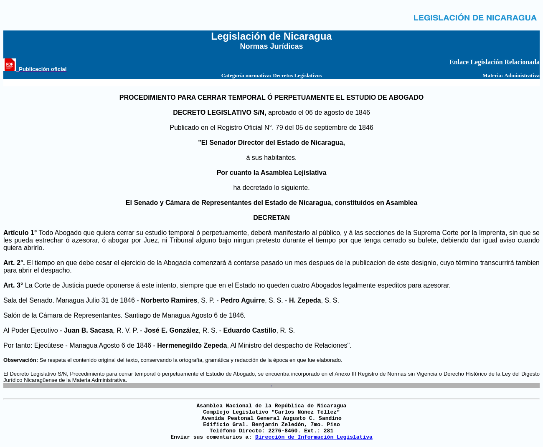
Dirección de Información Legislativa (314, 437)
